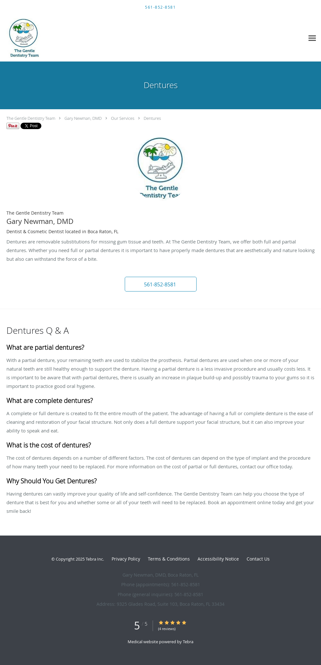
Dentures (152, 118)
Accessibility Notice (218, 559)
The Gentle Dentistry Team (30, 118)
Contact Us (258, 559)
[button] (161, 284)
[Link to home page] (22, 38)
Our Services (122, 118)
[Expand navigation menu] (312, 38)
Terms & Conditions (169, 559)
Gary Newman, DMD (83, 118)
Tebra (188, 641)
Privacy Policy (126, 559)
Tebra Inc (94, 559)
